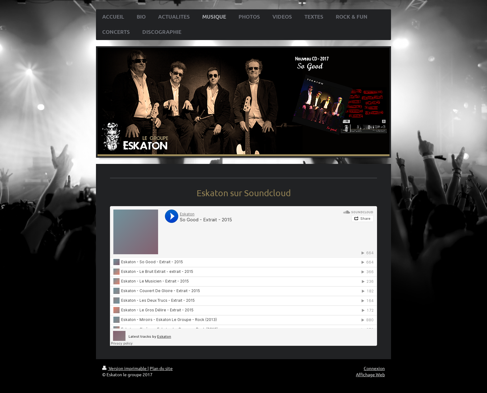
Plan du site (161, 368)
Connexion (374, 368)
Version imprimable (125, 368)
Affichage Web (370, 374)
